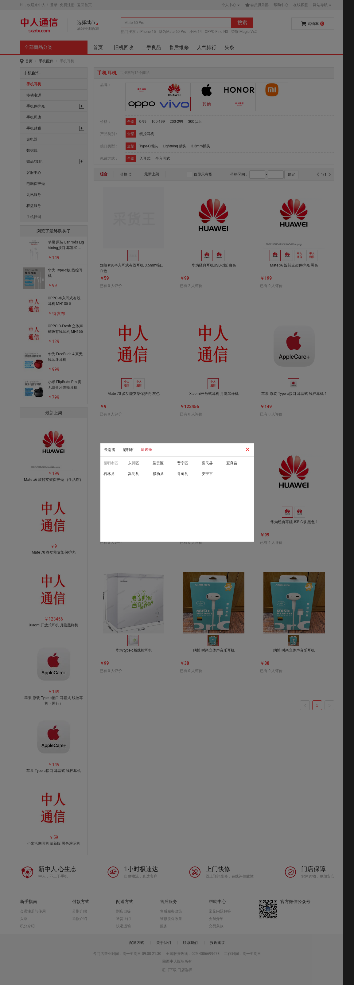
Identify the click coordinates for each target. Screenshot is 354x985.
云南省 (109, 450)
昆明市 (128, 450)
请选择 (146, 449)
